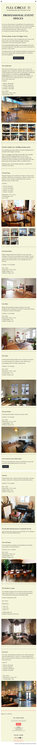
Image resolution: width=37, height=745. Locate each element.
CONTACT (9, 714)
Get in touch (5, 466)
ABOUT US (3, 714)
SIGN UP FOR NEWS (18, 740)
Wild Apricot (23, 743)
